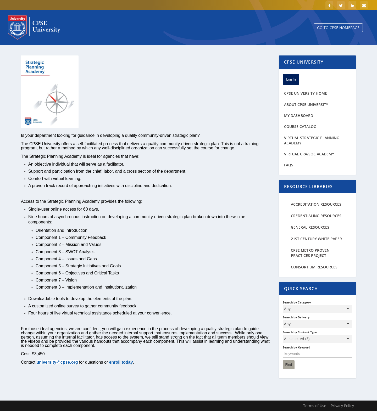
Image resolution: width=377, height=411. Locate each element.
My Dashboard (298, 115)
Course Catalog (300, 126)
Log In (291, 79)
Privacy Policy (342, 405)
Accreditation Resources (316, 204)
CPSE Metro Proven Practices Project (310, 253)
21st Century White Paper (316, 238)
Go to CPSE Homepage (338, 27)
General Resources (310, 227)
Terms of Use (314, 405)
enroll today (121, 362)
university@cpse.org (57, 362)
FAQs (288, 164)
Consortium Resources (314, 266)
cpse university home (305, 93)
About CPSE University (306, 104)
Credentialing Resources (316, 215)
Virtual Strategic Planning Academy (311, 140)
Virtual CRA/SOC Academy (309, 153)
